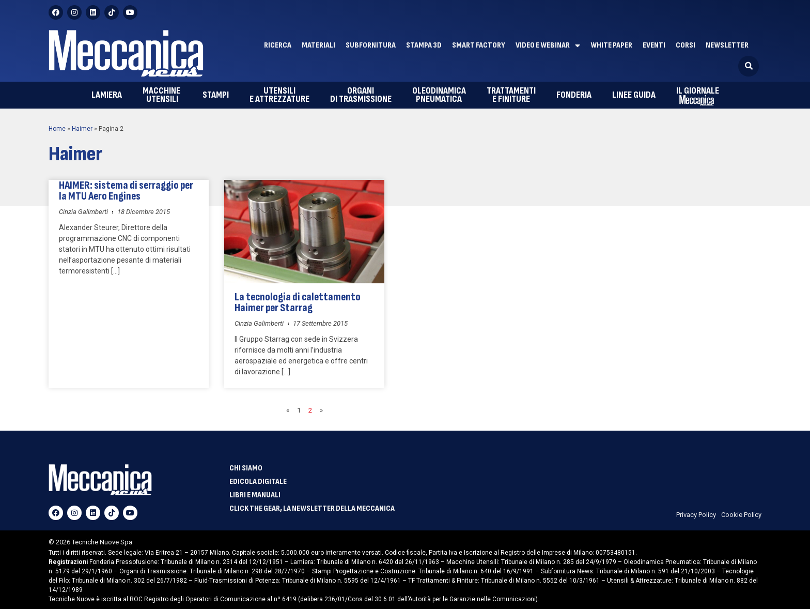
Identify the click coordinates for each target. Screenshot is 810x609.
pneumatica (439, 94)
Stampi (215, 94)
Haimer (82, 128)
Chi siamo (245, 468)
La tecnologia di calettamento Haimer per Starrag (298, 302)
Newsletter (727, 45)
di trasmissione (361, 94)
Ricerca (277, 45)
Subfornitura (371, 45)
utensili (162, 94)
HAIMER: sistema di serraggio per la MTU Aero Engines (126, 191)
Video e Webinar (548, 45)
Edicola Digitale (258, 482)
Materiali (318, 45)
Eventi (654, 45)
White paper (611, 45)
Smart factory (478, 45)
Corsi (685, 45)
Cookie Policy (741, 515)
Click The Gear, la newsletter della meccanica (312, 509)
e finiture (511, 94)
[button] (748, 66)
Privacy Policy (696, 515)
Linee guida (634, 94)
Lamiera (106, 94)
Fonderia (573, 94)
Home (57, 128)
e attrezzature (279, 94)
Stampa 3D (424, 45)
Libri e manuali (255, 495)
